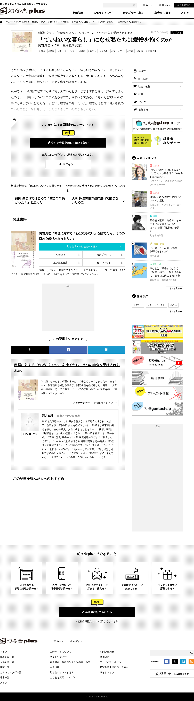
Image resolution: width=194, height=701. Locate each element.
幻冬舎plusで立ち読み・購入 (82, 246)
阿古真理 (47, 415)
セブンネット (104, 262)
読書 (141, 94)
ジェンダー (118, 51)
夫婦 (131, 51)
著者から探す (162, 13)
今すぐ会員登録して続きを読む (68, 142)
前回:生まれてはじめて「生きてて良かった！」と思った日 (40, 200)
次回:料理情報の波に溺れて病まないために (94, 200)
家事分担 (152, 51)
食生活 (93, 51)
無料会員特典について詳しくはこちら (97, 621)
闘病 (82, 51)
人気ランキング (102, 13)
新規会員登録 (184, 5)
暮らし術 (143, 78)
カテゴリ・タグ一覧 (10, 672)
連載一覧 (5, 667)
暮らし (104, 51)
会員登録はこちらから (97, 612)
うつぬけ (71, 51)
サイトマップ (107, 672)
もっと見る (174, 288)
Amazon (60, 254)
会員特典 (54, 667)
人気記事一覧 (7, 662)
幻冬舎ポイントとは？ (62, 672)
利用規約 (104, 657)
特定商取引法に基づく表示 (114, 667)
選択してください (103, 402)
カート (147, 5)
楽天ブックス (104, 254)
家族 (140, 51)
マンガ (142, 101)
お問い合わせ (107, 651)
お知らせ (143, 109)
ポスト (177, 32)
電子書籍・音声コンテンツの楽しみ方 (70, 662)
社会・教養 (144, 86)
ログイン (165, 5)
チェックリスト (157, 305)
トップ (3, 651)
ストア (185, 13)
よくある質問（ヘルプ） (63, 677)
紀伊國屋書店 (60, 262)
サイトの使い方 (58, 657)
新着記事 (77, 13)
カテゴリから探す (133, 13)
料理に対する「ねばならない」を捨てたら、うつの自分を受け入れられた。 (54, 22)
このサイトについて (60, 651)
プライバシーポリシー (112, 662)
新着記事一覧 (7, 657)
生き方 (9, 22)
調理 (52, 51)
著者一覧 (5, 677)
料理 (43, 51)
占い (174, 305)
